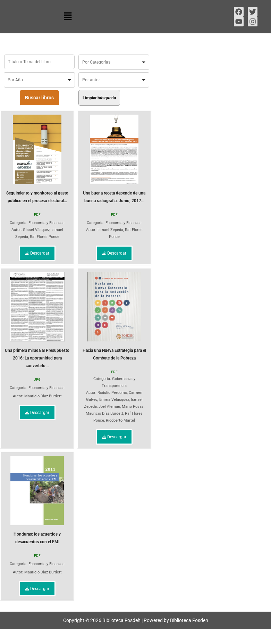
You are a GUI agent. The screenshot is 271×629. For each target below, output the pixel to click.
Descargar (37, 253)
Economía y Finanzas (46, 223)
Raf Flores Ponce (44, 236)
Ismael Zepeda (110, 229)
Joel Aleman (109, 406)
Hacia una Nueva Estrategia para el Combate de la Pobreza (114, 316)
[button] (68, 16)
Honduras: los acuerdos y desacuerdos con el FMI (37, 500)
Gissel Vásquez (36, 229)
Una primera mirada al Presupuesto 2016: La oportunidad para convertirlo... (37, 320)
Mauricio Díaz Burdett (43, 396)
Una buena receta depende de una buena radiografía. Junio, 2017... (114, 159)
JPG (37, 379)
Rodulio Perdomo (112, 392)
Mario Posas (133, 406)
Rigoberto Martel (120, 420)
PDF (37, 214)
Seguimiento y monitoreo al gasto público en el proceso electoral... (37, 159)
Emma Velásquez (114, 399)
